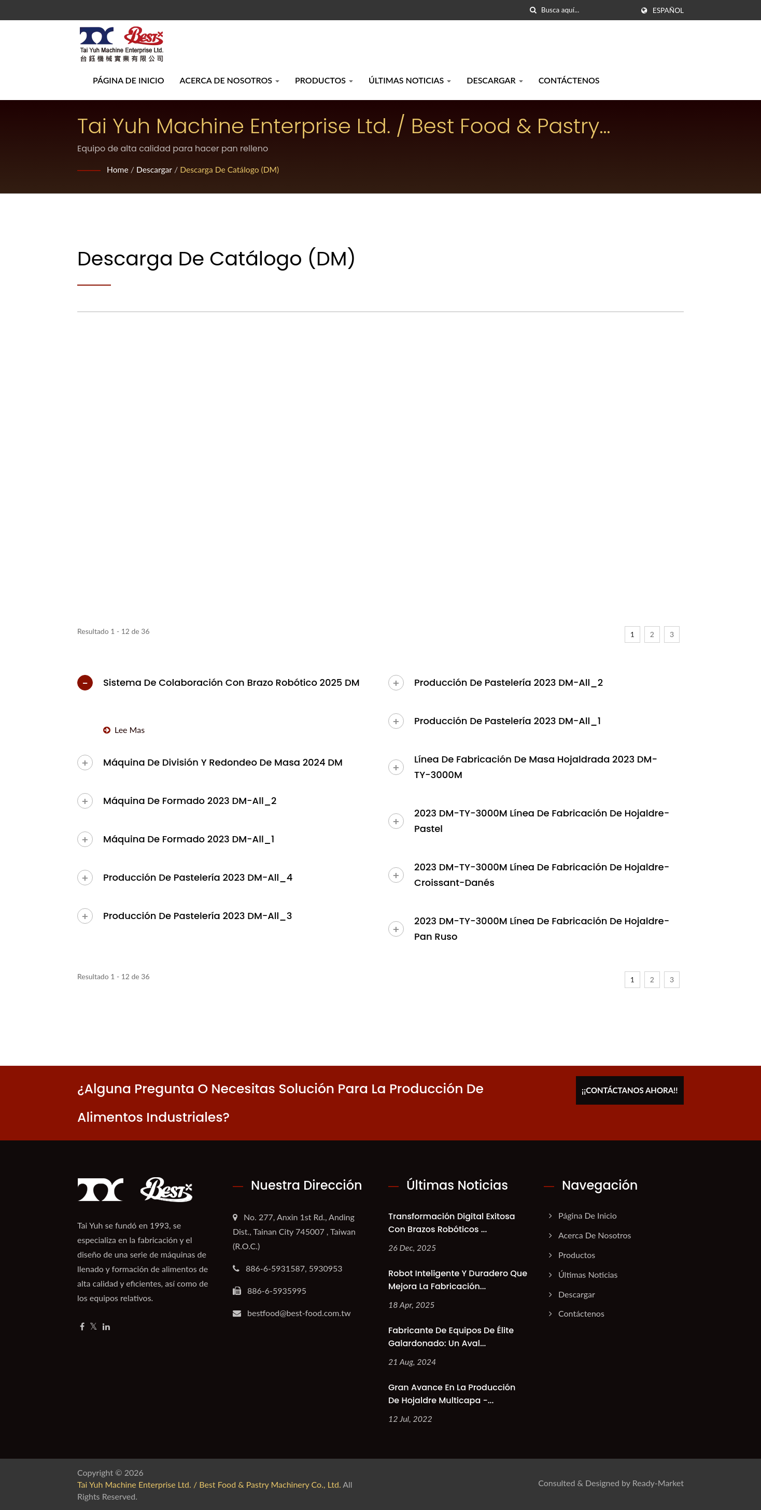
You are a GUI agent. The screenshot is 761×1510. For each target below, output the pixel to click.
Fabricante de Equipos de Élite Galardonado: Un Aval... (451, 1336)
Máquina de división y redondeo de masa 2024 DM (223, 762)
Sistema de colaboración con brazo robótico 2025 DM (231, 682)
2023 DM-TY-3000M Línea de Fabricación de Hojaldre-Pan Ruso (541, 928)
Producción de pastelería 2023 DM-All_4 (197, 877)
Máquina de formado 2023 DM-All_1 (188, 838)
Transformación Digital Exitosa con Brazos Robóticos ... (451, 1222)
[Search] (587, 10)
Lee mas (124, 730)
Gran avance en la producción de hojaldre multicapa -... (451, 1393)
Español (668, 10)
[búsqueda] (533, 10)
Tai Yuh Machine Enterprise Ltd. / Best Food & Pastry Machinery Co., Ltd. (209, 1484)
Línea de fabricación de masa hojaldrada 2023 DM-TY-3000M (535, 767)
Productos (324, 80)
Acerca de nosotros (229, 80)
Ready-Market (658, 1483)
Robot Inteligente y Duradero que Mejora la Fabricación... (457, 1279)
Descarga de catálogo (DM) (232, 169)
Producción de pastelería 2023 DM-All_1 (507, 720)
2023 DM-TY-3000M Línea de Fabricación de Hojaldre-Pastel (541, 821)
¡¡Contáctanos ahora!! (633, 1088)
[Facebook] (82, 1327)
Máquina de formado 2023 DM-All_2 (189, 800)
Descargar (495, 80)
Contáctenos (569, 80)
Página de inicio (128, 80)
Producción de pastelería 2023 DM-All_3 (197, 915)
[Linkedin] (106, 1327)
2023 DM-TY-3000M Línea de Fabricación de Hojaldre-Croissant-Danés (541, 874)
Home (118, 169)
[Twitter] (93, 1327)
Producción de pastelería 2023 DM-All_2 (508, 682)
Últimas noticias (410, 80)
